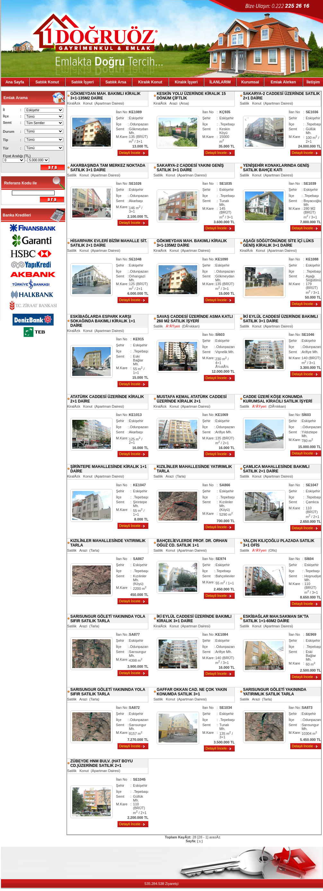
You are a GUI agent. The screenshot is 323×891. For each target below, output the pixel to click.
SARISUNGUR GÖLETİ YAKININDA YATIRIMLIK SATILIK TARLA (274, 691)
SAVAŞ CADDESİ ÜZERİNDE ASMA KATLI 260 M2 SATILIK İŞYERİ (195, 318)
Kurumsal (250, 82)
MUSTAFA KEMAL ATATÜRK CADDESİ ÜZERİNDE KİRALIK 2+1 (192, 399)
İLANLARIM (220, 82)
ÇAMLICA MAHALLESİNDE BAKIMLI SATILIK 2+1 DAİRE (276, 468)
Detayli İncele (129, 153)
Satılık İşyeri (82, 82)
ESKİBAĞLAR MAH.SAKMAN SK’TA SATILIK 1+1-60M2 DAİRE (276, 618)
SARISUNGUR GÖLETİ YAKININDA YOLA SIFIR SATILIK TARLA (107, 618)
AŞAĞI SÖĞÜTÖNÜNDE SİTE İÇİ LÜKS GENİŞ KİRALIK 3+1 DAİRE (278, 243)
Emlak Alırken (283, 82)
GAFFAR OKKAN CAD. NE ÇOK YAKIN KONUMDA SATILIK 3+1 (192, 691)
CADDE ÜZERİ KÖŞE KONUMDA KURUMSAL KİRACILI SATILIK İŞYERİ (277, 399)
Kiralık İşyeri (186, 82)
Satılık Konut (47, 82)
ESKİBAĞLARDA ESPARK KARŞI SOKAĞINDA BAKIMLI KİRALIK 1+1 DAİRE (102, 321)
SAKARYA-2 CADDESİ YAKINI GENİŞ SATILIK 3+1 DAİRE (190, 167)
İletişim (313, 82)
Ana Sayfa (14, 82)
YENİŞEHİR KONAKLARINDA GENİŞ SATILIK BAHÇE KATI (276, 167)
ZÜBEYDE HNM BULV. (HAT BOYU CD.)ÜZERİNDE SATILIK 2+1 (101, 763)
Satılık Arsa (115, 82)
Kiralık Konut (150, 82)
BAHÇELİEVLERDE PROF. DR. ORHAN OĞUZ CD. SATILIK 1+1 (192, 543)
